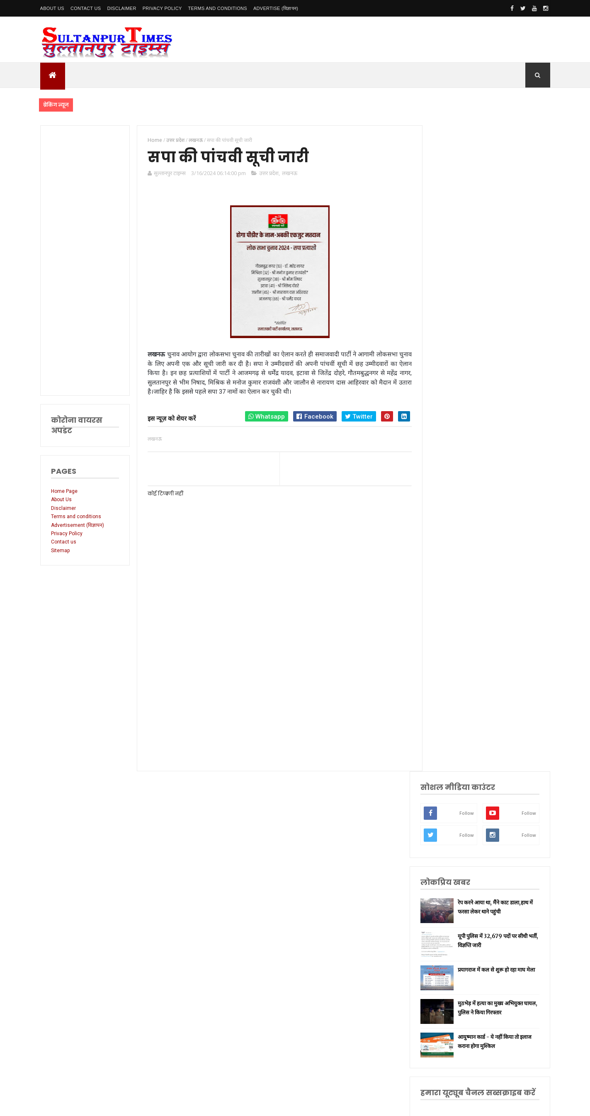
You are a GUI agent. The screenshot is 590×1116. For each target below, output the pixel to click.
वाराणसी (449, 694)
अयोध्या (448, 746)
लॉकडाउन (450, 668)
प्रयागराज (449, 681)
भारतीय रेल (451, 733)
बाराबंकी (449, 837)
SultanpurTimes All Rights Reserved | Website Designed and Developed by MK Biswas (199, 1104)
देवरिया (448, 759)
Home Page (64, 491)
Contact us (63, 542)
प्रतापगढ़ (448, 720)
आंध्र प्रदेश (450, 785)
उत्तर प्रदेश (267, 173)
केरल (446, 824)
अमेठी (447, 642)
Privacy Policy (162, 8)
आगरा (447, 798)
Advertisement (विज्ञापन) (77, 525)
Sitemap (60, 550)
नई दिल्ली (449, 629)
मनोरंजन (449, 772)
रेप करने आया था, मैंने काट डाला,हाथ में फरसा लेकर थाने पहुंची (500, 265)
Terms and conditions (217, 8)
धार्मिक (447, 707)
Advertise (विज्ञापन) (275, 8)
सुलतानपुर (450, 616)
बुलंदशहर (449, 850)
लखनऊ (288, 173)
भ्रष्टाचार (448, 863)
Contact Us (85, 8)
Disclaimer (121, 8)
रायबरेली (449, 655)
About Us (52, 8)
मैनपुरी (447, 876)
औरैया (447, 811)
